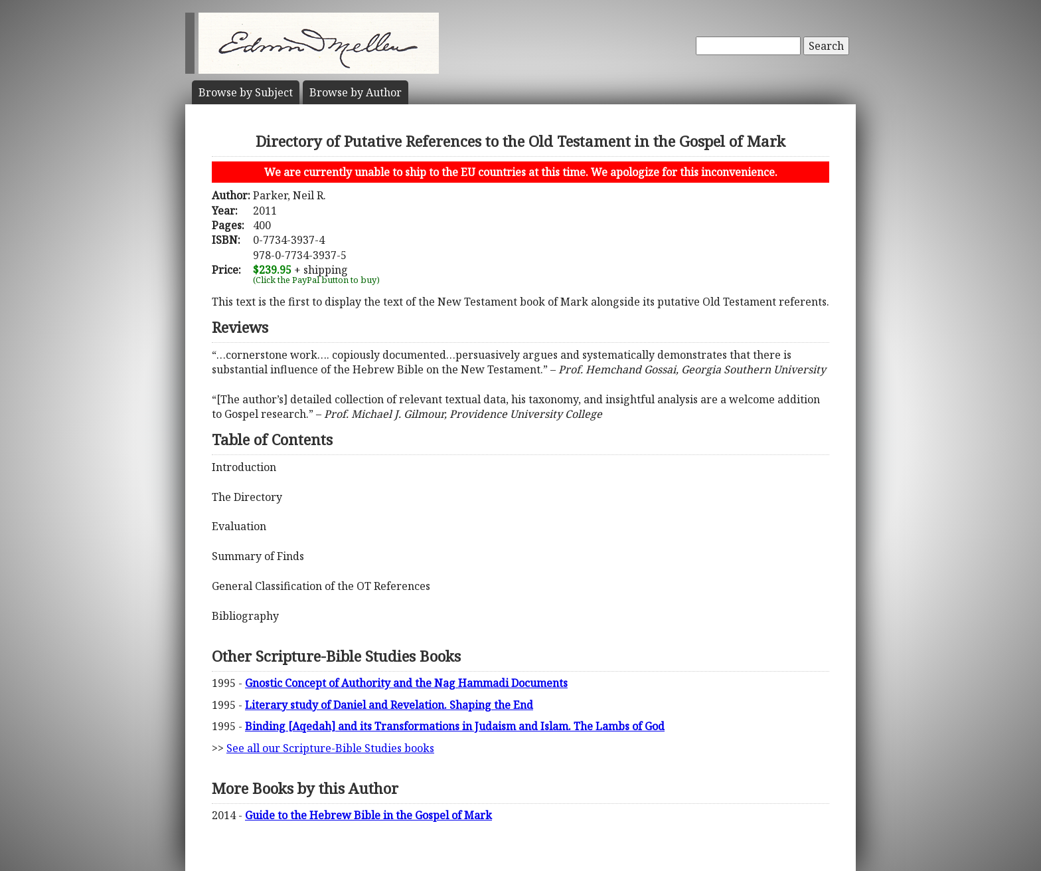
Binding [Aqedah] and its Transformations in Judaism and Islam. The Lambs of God (455, 726)
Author (355, 92)
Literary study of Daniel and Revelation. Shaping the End (389, 705)
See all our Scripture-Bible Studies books (330, 748)
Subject (246, 92)
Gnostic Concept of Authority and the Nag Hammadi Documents (406, 683)
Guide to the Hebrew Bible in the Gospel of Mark (368, 815)
